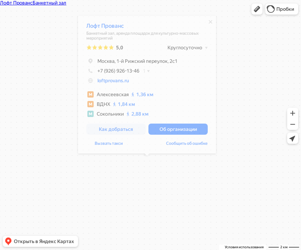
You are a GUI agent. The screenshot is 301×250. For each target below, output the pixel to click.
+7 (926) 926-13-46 (112, 72)
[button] (257, 9)
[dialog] (147, 86)
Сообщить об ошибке (187, 145)
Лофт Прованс (105, 27)
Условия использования (244, 247)
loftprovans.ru (113, 82)
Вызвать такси (109, 145)
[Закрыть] (210, 23)
